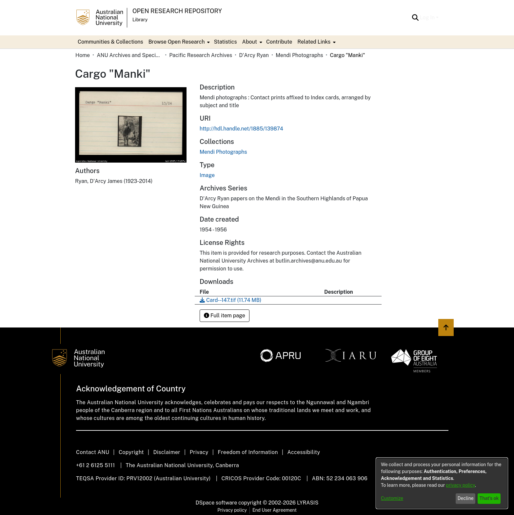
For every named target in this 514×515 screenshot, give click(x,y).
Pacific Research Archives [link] (200, 55)
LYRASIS (307, 503)
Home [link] (82, 55)
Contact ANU (92, 452)
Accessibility (303, 452)
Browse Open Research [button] (176, 42)
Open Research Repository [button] (177, 11)
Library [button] (140, 19)
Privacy (199, 452)
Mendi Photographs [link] (299, 55)
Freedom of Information (248, 452)
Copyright (131, 452)
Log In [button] (428, 17)
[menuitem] (178, 42)
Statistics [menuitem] (225, 42)
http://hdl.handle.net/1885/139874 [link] (241, 129)
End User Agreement (274, 510)
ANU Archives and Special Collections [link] (129, 55)
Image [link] (207, 175)
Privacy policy (232, 510)
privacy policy (460, 485)
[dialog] (441, 483)
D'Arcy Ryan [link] (254, 55)
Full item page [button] (224, 315)
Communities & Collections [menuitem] (110, 42)
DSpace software (216, 503)
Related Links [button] (313, 42)
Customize (392, 498)
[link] (223, 152)
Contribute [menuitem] (279, 42)
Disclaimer (166, 452)
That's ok (489, 498)
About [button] (249, 42)
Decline (466, 498)
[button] (415, 18)
